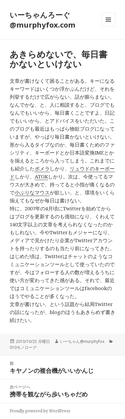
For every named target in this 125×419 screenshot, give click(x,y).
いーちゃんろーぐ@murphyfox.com (42, 20)
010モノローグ (23, 347)
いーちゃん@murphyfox (82, 341)
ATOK (41, 176)
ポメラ (42, 168)
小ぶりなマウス (32, 192)
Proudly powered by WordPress (40, 411)
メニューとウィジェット (108, 26)
